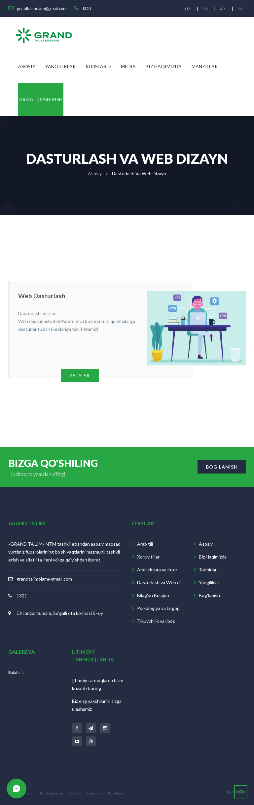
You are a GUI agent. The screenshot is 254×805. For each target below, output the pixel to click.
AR (222, 8)
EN (204, 8)
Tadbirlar (208, 570)
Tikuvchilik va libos (156, 621)
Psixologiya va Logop (158, 608)
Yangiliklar (60, 66)
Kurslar (98, 66)
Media (128, 66)
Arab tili (145, 544)
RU (240, 8)
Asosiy (26, 66)
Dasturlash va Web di (159, 583)
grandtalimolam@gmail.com (44, 579)
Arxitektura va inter (157, 570)
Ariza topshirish (40, 99)
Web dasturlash (40, 295)
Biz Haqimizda (164, 66)
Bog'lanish (209, 595)
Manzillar (205, 66)
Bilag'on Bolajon (153, 595)
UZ (187, 8)
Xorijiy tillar (148, 557)
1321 (22, 596)
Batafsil (16, 672)
